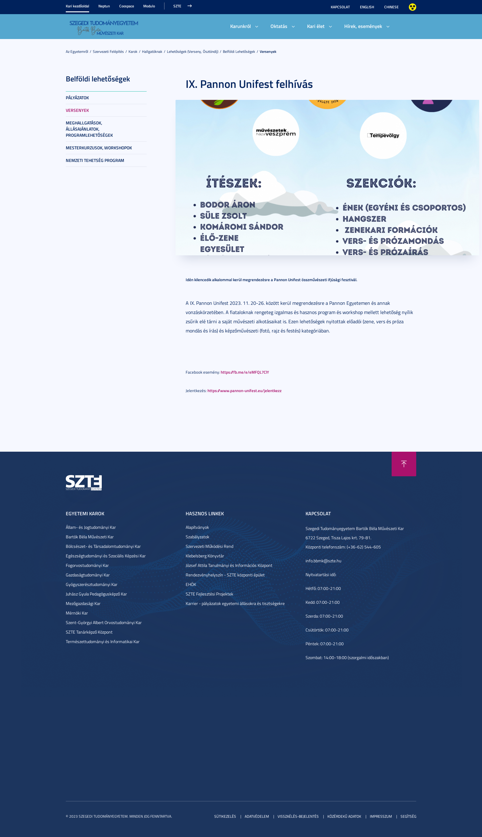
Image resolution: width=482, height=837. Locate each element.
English (367, 7)
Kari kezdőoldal (77, 6)
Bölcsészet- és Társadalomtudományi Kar (103, 546)
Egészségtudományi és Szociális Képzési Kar (106, 556)
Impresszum (381, 816)
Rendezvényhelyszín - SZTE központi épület (225, 575)
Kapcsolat (340, 7)
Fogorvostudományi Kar (87, 565)
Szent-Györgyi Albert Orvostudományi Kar (104, 622)
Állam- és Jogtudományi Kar (91, 527)
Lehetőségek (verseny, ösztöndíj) (192, 51)
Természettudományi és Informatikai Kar (103, 641)
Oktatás (279, 25)
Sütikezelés (225, 816)
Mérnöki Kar (77, 613)
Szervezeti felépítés (108, 51)
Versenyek (268, 51)
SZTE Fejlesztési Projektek (209, 594)
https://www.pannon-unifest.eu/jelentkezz (244, 390)
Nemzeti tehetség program (95, 160)
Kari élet (316, 25)
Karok (132, 51)
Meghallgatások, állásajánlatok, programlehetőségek (89, 129)
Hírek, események (363, 25)
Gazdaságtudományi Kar (88, 575)
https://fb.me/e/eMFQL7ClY (245, 372)
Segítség (408, 816)
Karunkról (240, 25)
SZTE (177, 6)
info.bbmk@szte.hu (323, 561)
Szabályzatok (197, 537)
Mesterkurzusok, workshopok (99, 148)
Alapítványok (197, 527)
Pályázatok (77, 97)
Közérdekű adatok (344, 816)
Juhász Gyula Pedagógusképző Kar (96, 594)
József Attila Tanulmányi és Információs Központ (229, 565)
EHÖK (191, 584)
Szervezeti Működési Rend (209, 546)
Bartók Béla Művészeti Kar (90, 537)
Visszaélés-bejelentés (298, 816)
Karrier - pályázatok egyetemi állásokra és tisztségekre (235, 603)
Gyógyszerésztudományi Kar (91, 584)
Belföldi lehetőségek (239, 51)
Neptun (104, 6)
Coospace (126, 6)
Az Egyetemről (77, 51)
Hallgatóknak (152, 51)
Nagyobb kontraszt (412, 7)
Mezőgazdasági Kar (83, 603)
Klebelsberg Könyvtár (205, 556)
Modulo (149, 6)
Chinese (391, 7)
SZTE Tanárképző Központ (89, 632)
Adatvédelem (257, 816)
